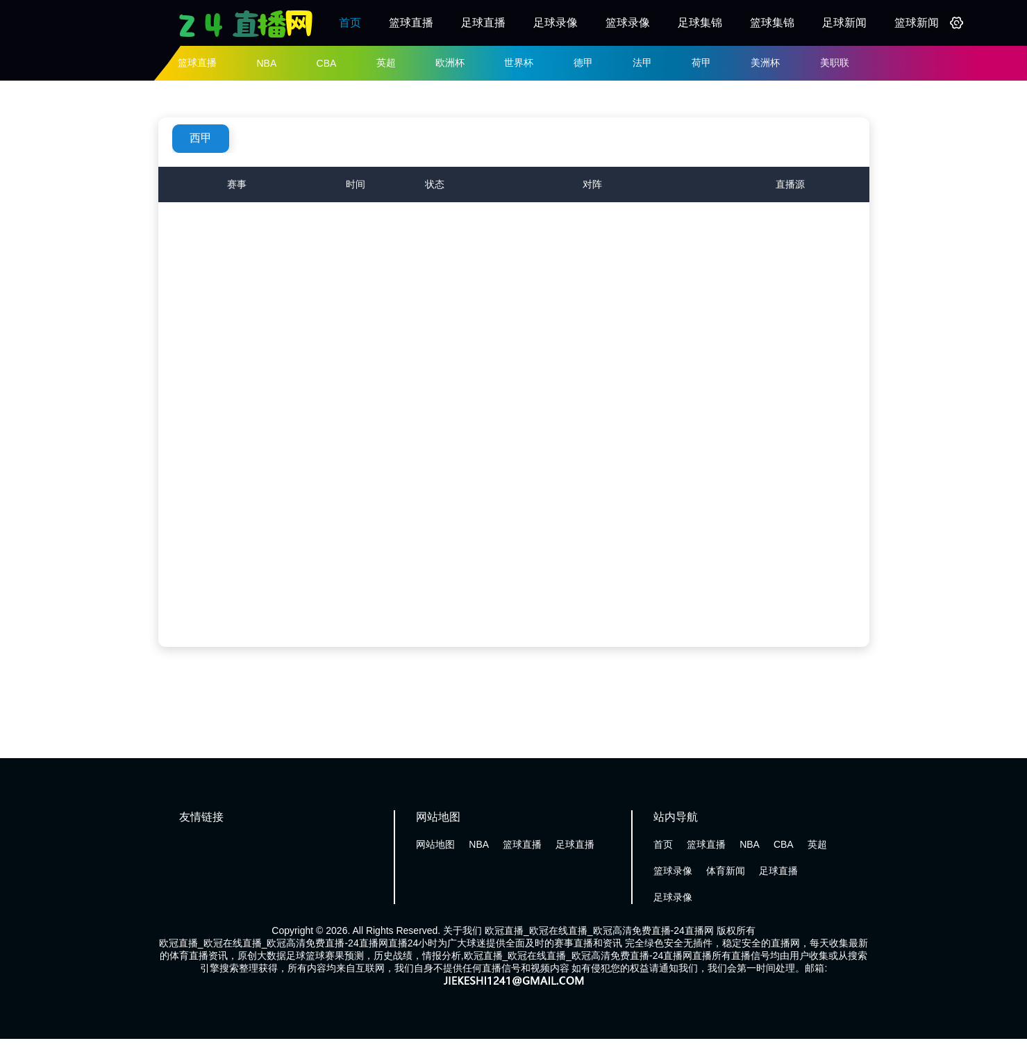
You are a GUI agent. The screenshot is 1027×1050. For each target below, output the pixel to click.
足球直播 (483, 22)
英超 (386, 62)
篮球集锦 (772, 22)
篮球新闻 (916, 22)
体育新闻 (725, 870)
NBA (266, 63)
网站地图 (435, 844)
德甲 (583, 62)
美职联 (834, 62)
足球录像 (555, 22)
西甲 (201, 138)
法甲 (642, 62)
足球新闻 (844, 22)
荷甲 (701, 62)
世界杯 (518, 62)
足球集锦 (700, 22)
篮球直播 (411, 22)
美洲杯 (765, 62)
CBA (327, 63)
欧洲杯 (450, 62)
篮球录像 (628, 22)
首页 (350, 22)
